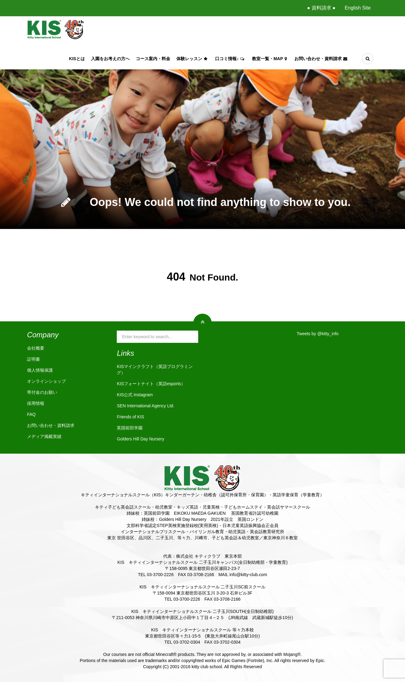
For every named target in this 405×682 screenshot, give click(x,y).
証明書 (33, 359)
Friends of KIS (130, 416)
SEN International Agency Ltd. (145, 405)
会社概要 (35, 348)
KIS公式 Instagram (135, 394)
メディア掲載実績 (44, 436)
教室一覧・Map (270, 58)
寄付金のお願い (42, 392)
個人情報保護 (40, 370)
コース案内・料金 (153, 58)
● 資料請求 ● (321, 7)
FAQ (31, 414)
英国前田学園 (130, 427)
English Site (358, 7)
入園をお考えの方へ (110, 58)
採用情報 (35, 403)
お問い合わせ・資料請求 (321, 58)
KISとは (77, 58)
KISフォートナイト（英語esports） (151, 383)
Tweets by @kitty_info (318, 333)
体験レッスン (192, 58)
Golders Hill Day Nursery (140, 438)
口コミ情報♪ (230, 58)
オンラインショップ (46, 381)
